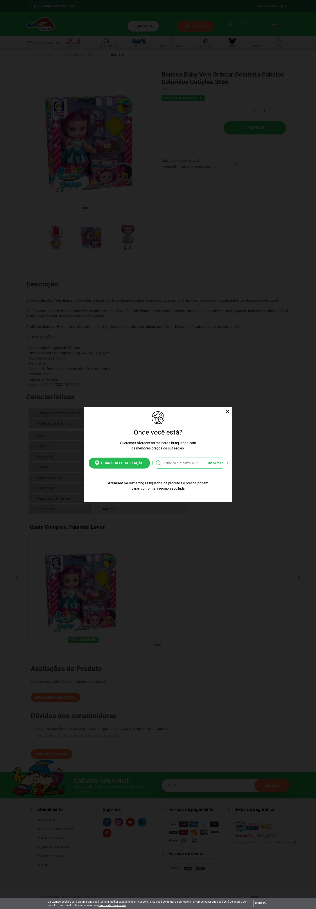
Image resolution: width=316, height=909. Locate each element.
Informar (215, 463)
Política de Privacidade (112, 905)
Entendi (260, 903)
